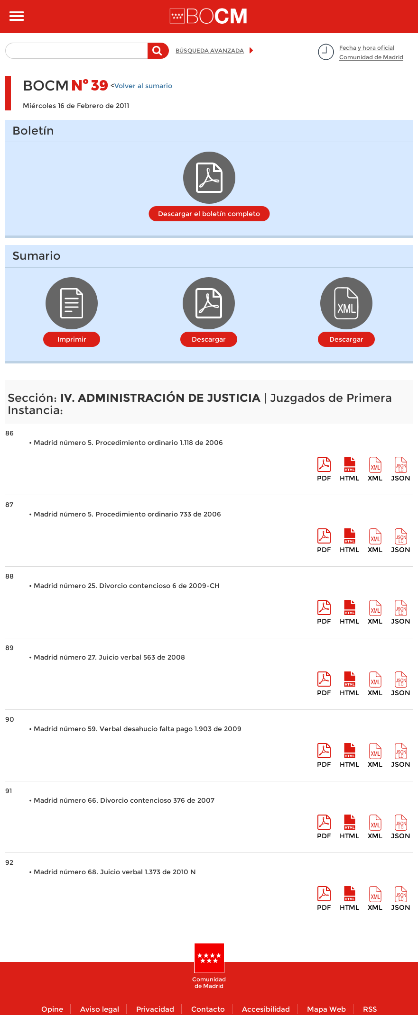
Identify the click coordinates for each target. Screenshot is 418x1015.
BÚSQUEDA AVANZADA (210, 50)
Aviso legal (99, 1009)
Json (400, 478)
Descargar (209, 339)
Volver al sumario (143, 86)
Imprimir (71, 339)
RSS (370, 1009)
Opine (52, 1009)
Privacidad (155, 1009)
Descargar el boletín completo (209, 213)
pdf (324, 478)
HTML (349, 478)
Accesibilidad (266, 1009)
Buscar (158, 55)
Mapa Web (326, 1009)
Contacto (208, 1009)
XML (375, 478)
